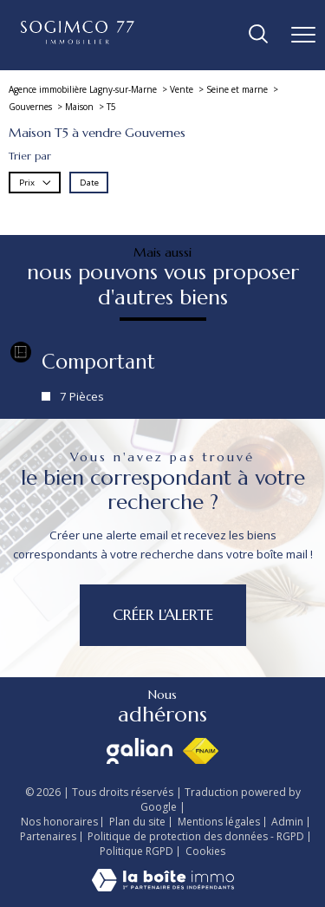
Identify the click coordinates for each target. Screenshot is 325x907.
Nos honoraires (59, 821)
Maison (79, 107)
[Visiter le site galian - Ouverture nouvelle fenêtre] (139, 751)
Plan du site (137, 821)
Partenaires (48, 836)
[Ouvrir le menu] (303, 34)
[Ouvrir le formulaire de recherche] (258, 35)
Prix (35, 182)
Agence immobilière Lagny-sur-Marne (83, 89)
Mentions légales (219, 821)
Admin (287, 821)
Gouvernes (30, 107)
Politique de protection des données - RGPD (196, 836)
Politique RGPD (136, 851)
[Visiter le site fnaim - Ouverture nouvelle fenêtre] (200, 751)
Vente (181, 89)
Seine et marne (237, 89)
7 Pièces (82, 396)
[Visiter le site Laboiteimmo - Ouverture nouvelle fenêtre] (163, 887)
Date (89, 182)
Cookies (205, 851)
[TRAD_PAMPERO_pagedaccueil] (77, 40)
